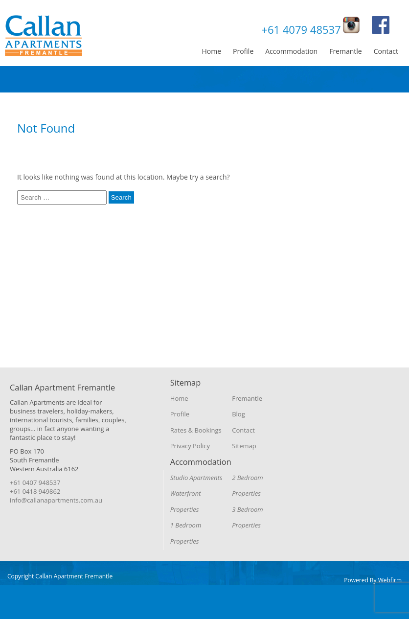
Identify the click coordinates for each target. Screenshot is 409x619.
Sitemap (244, 445)
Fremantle (345, 51)
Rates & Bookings (196, 430)
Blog (238, 414)
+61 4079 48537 (301, 29)
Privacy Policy (190, 445)
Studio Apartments (196, 477)
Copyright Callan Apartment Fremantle (60, 576)
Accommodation (291, 51)
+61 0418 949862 (35, 491)
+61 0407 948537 (35, 482)
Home (211, 51)
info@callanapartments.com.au (56, 500)
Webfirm (390, 580)
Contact (386, 51)
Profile (243, 51)
